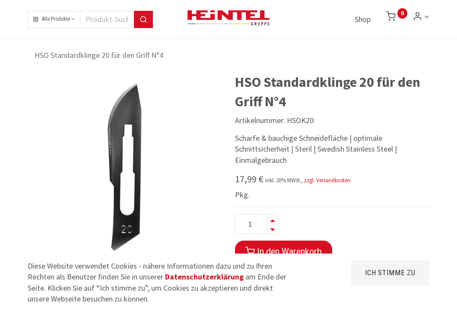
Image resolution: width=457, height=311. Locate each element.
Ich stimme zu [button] (390, 272)
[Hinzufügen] (272, 219)
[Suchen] (143, 19)
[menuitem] (362, 19)
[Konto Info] (421, 17)
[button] (54, 19)
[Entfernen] (272, 228)
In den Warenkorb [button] (283, 251)
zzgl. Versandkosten (327, 180)
